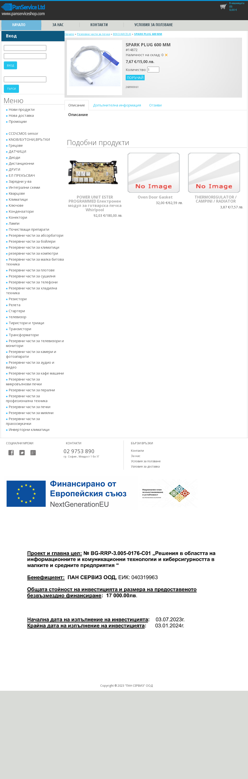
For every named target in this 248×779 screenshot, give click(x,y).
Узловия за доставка (145, 466)
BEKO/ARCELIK (122, 34)
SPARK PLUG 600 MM (148, 34)
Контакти (99, 25)
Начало (18, 25)
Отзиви (155, 105)
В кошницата (236, 3)
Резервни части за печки (93, 34)
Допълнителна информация (117, 105)
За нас (58, 25)
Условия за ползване (154, 25)
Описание (76, 105)
